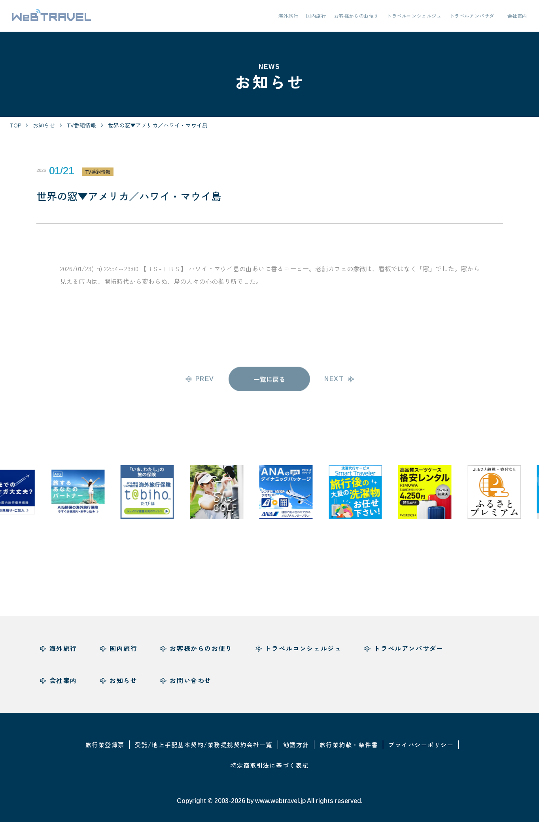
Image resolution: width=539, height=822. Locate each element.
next (334, 382)
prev (204, 382)
